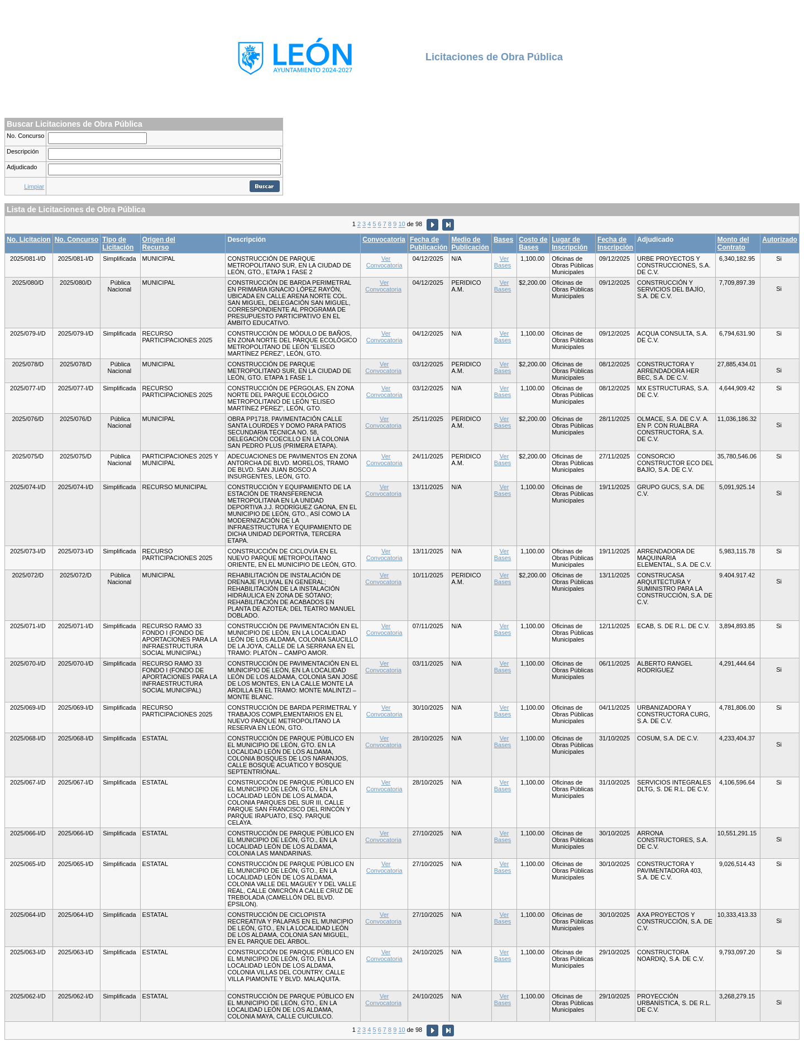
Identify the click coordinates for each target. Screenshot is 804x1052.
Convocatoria (383, 239)
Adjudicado (22, 167)
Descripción (23, 151)
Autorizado (779, 239)
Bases (503, 239)
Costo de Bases (533, 243)
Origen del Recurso (158, 243)
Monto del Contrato (733, 243)
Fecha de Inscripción (615, 243)
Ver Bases (502, 262)
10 (401, 224)
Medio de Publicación (470, 243)
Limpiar (34, 186)
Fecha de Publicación (428, 243)
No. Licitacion (29, 239)
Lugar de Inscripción (569, 243)
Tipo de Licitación (117, 243)
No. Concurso (25, 135)
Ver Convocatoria (384, 262)
